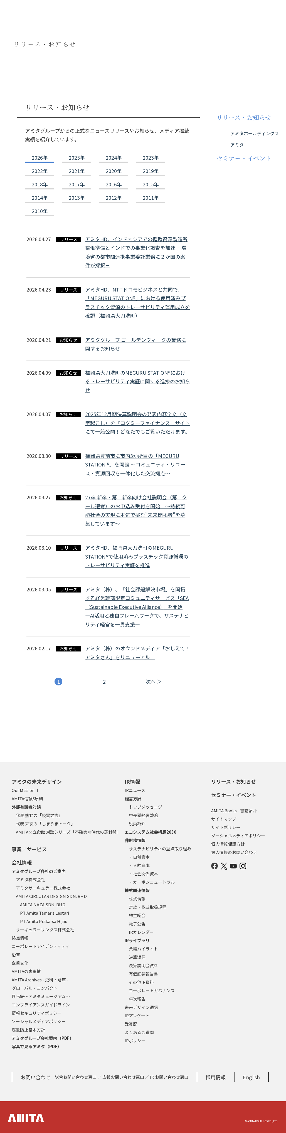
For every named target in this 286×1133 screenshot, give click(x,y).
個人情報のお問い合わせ (234, 852)
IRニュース (135, 790)
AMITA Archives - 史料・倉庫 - (40, 980)
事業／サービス (29, 849)
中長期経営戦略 (143, 815)
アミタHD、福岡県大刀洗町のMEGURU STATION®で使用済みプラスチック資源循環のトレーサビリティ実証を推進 (136, 556)
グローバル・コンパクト (35, 988)
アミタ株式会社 (30, 879)
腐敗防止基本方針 (28, 1030)
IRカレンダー (141, 932)
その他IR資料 (141, 982)
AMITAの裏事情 (26, 971)
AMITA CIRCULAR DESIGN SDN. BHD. (52, 896)
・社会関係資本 (143, 874)
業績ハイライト (143, 949)
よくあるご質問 (139, 1032)
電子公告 (137, 924)
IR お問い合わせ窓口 (169, 1077)
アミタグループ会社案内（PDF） (43, 1038)
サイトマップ (223, 819)
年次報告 (137, 999)
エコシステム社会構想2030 (150, 832)
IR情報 (132, 781)
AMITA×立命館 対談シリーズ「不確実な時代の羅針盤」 (68, 832)
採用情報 (216, 1077)
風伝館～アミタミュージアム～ (41, 996)
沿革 (16, 954)
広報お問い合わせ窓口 (123, 1077)
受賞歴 (131, 1024)
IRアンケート (137, 1015)
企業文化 (20, 963)
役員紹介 (137, 823)
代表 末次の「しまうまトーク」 (45, 823)
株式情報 (137, 899)
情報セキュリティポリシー (36, 1013)
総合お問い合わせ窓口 (76, 1077)
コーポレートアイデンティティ (40, 946)
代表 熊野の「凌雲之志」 (39, 815)
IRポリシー (135, 1040)
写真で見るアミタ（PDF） (36, 1046)
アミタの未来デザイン (37, 781)
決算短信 (137, 957)
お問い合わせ (36, 1077)
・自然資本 (139, 857)
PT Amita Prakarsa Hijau (43, 921)
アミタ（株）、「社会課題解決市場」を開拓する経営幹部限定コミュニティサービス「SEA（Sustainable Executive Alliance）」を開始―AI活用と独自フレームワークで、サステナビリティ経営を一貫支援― (137, 607)
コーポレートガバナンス (152, 990)
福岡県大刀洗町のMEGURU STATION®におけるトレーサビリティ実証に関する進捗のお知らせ (137, 381)
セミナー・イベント (233, 794)
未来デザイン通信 (141, 1007)
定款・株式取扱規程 (147, 907)
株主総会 (137, 915)
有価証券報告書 (143, 974)
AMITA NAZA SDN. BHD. (43, 904)
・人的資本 (139, 865)
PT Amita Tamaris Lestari (44, 913)
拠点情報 (20, 938)
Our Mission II (25, 790)
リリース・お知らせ (233, 781)
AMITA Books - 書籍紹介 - (235, 810)
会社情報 (22, 862)
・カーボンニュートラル (152, 882)
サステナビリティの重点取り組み (160, 848)
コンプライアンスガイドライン (41, 1005)
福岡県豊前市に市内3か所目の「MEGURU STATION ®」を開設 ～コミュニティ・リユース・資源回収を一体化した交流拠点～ (135, 464)
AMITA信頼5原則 (27, 798)
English (251, 1077)
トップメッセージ (145, 807)
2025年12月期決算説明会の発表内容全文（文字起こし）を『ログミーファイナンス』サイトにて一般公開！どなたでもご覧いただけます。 (137, 422)
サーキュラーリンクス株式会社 (45, 929)
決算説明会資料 (143, 965)
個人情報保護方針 (228, 844)
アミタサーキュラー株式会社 (43, 888)
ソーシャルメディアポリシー (39, 1021)
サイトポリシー (225, 827)
